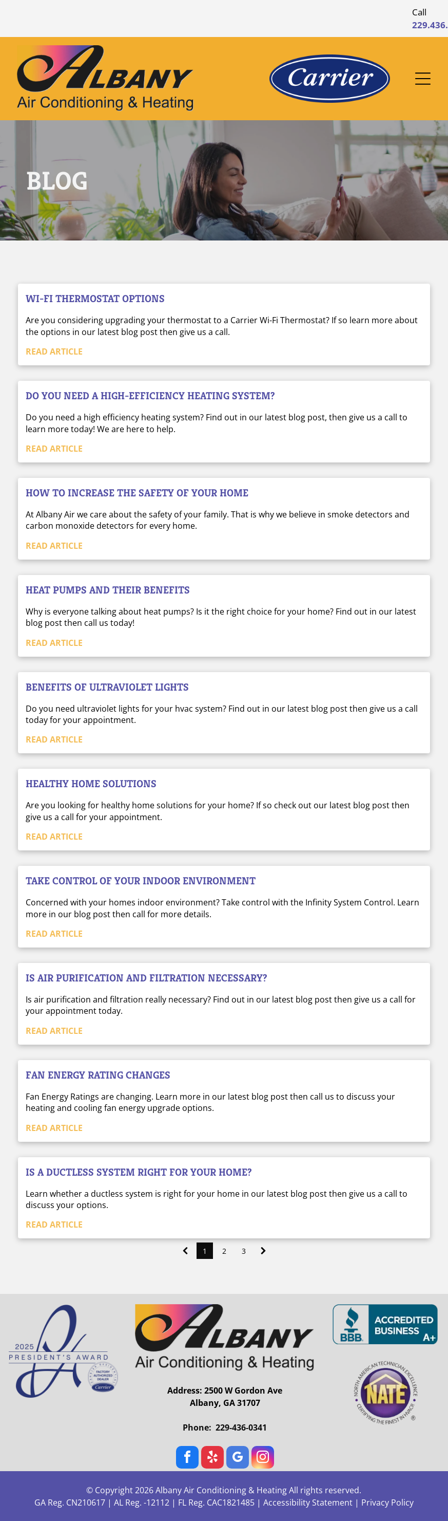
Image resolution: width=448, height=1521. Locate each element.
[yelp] (212, 1458)
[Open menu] (423, 78)
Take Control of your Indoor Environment (141, 881)
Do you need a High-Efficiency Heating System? (150, 395)
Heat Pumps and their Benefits (108, 590)
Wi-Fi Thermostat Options (95, 298)
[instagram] (262, 1458)
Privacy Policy (387, 1502)
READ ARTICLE (54, 351)
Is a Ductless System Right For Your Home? (139, 1172)
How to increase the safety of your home (137, 493)
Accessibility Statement (308, 1502)
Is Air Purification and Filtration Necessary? (146, 978)
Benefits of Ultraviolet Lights (107, 687)
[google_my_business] (237, 1458)
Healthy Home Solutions (91, 783)
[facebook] (187, 1458)
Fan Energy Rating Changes (98, 1075)
